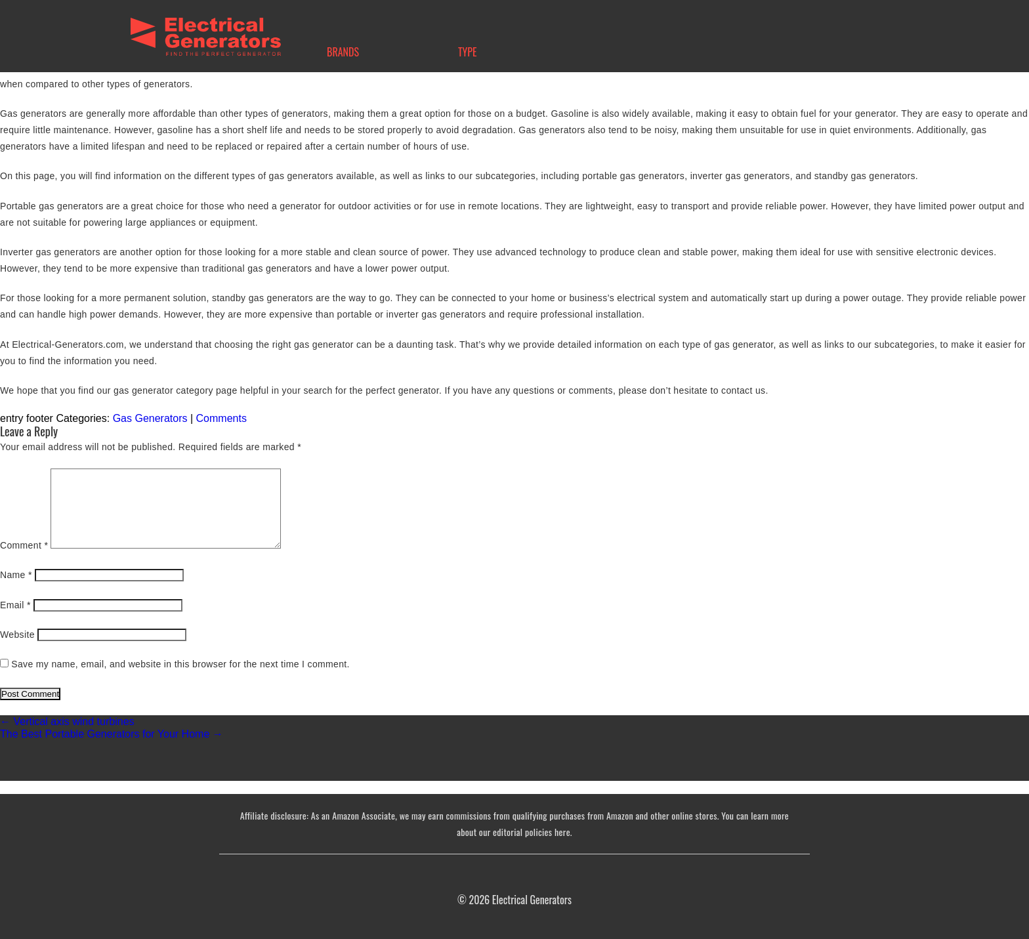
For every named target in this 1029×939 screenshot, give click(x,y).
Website (17, 634)
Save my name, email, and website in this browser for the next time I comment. (180, 664)
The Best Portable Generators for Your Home (111, 734)
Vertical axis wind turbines (67, 721)
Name (16, 575)
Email (15, 605)
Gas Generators (150, 418)
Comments (221, 418)
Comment (24, 545)
